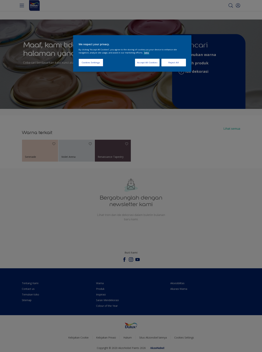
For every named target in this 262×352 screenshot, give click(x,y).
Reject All (173, 62)
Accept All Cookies (147, 62)
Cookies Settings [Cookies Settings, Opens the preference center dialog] (91, 62)
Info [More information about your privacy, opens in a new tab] (146, 52)
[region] (132, 53)
